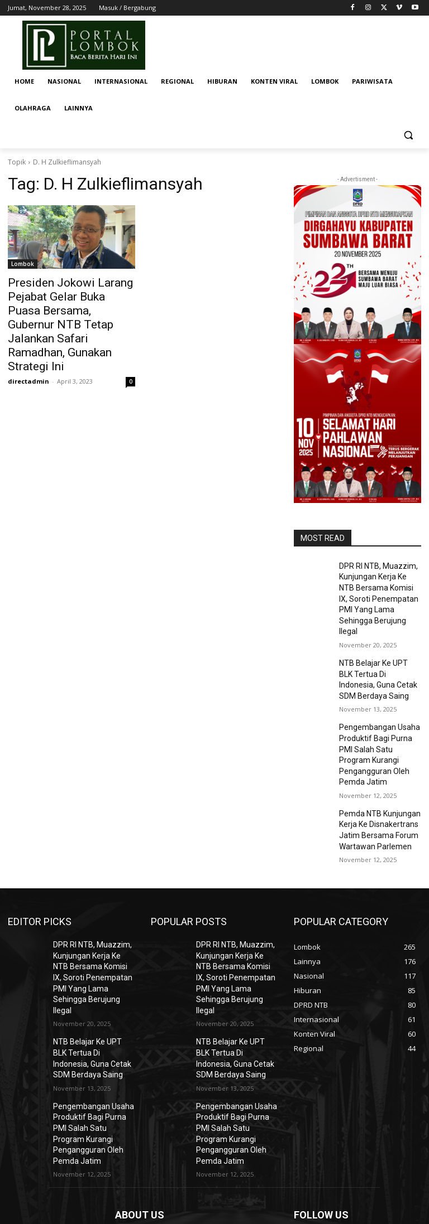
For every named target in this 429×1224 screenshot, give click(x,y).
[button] (408, 135)
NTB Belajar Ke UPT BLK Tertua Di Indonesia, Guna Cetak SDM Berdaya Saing (379, 651)
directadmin (28, 345)
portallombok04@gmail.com (200, 1163)
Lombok (22, 264)
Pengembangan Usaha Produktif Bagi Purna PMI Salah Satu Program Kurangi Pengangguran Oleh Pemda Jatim (376, 709)
